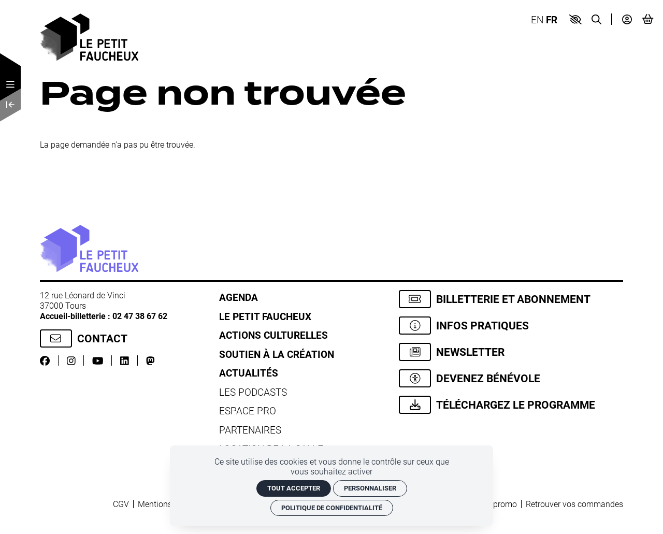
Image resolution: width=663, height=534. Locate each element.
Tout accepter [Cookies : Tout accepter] (293, 488)
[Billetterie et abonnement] (511, 299)
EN (537, 19)
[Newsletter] (511, 352)
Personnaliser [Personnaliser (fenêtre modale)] (370, 488)
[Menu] (10, 84)
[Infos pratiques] (511, 325)
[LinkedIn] (124, 360)
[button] (575, 19)
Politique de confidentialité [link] (331, 507)
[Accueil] (89, 36)
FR (551, 19)
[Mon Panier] (647, 18)
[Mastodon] (150, 360)
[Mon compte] (627, 19)
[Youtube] (97, 360)
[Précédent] (10, 105)
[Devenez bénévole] (511, 378)
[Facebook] (45, 360)
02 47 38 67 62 (139, 315)
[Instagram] (71, 360)
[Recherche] (596, 19)
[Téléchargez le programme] (511, 405)
